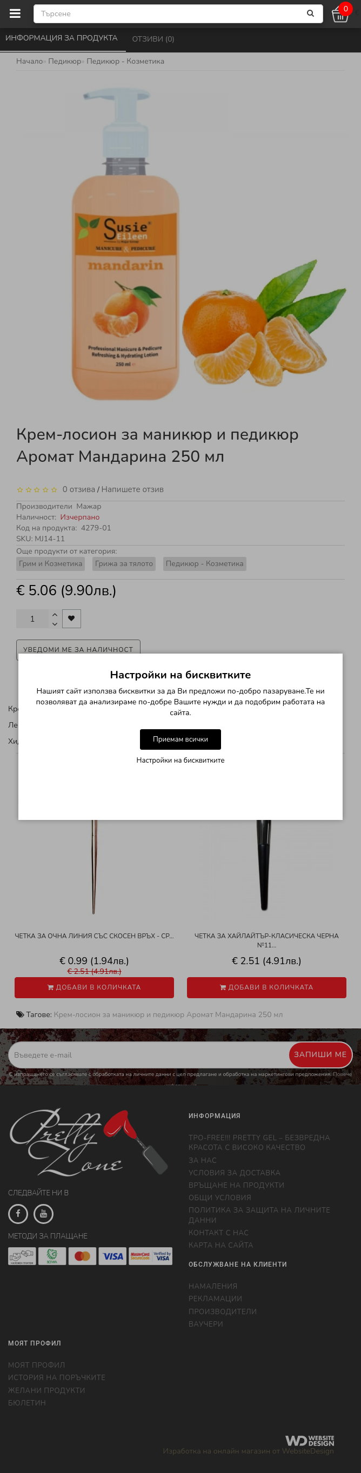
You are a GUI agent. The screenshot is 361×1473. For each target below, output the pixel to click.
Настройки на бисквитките (181, 760)
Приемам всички (180, 739)
